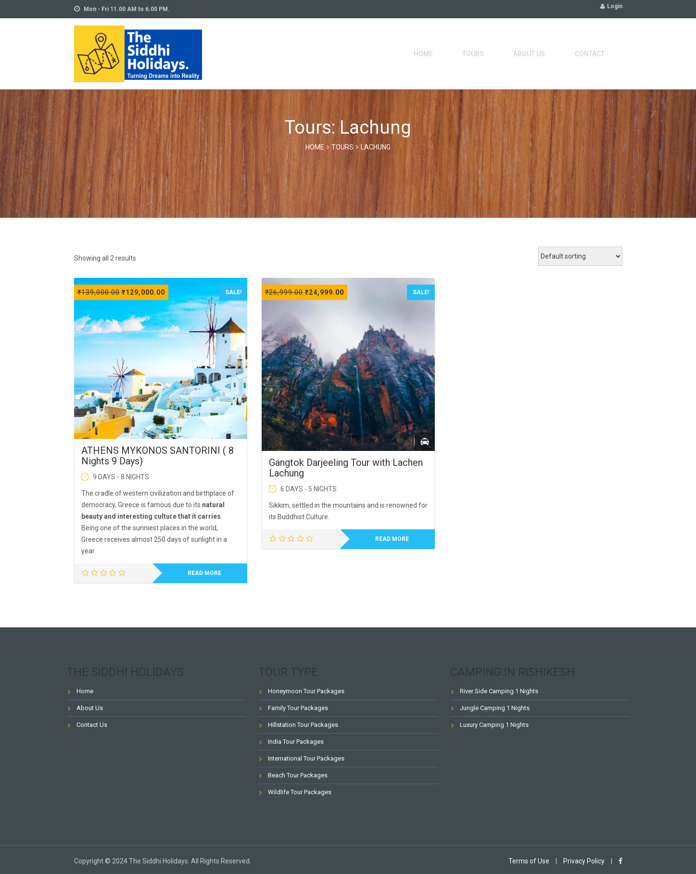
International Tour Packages (306, 758)
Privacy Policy (584, 861)
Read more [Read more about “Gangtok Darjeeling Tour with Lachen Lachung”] (392, 539)
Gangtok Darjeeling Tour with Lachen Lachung (346, 468)
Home (456, 54)
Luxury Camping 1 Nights (494, 724)
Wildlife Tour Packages (299, 792)
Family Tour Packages (298, 708)
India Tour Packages (296, 741)
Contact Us (91, 724)
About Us (542, 54)
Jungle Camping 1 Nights (495, 708)
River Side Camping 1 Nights (499, 691)
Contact (594, 54)
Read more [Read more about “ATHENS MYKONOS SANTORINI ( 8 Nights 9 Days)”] (204, 573)
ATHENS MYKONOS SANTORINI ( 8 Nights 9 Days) (157, 456)
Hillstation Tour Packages (303, 724)
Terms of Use (528, 861)
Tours (495, 54)
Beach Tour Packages (298, 775)
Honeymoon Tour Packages (306, 691)
